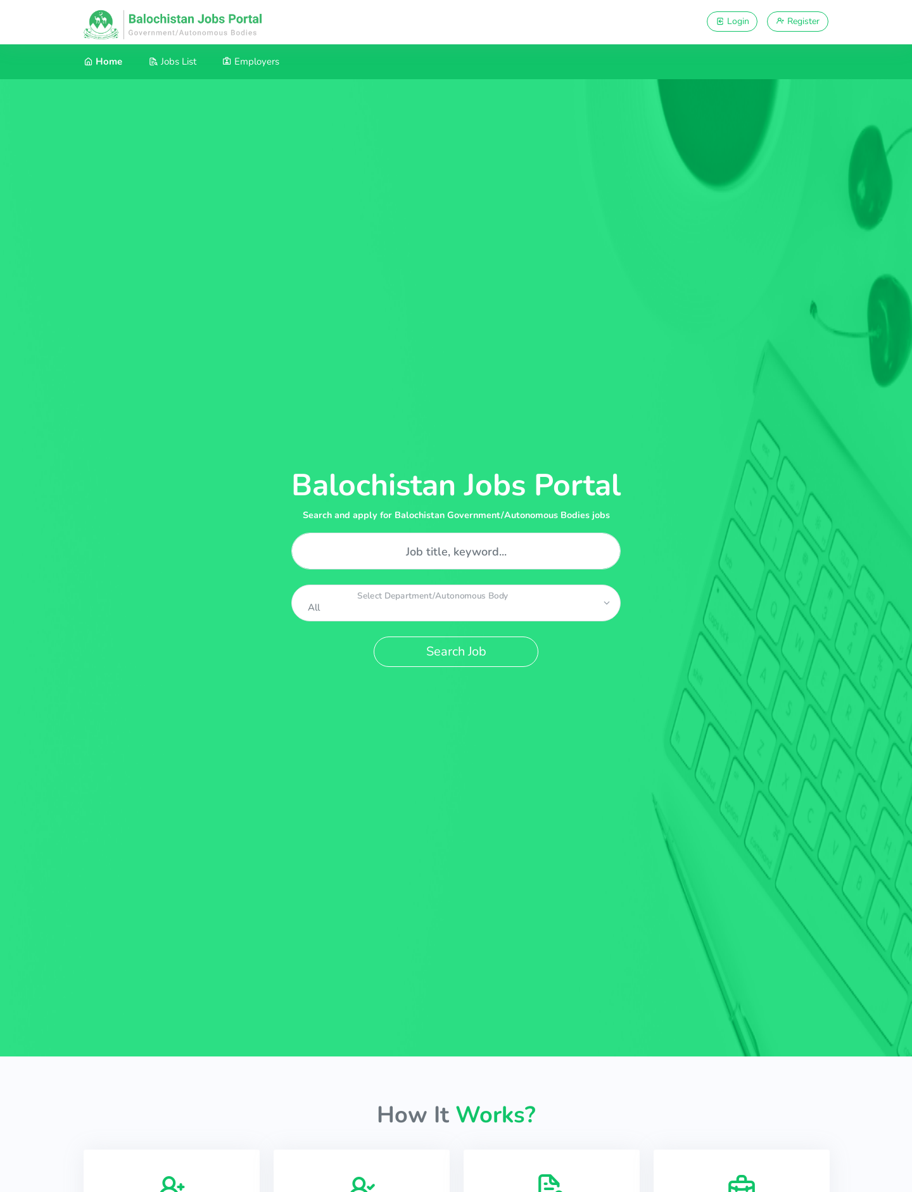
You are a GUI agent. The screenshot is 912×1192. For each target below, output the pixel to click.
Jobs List (172, 61)
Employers (250, 61)
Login (732, 21)
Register (798, 21)
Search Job (456, 651)
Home (103, 61)
